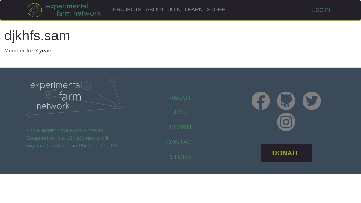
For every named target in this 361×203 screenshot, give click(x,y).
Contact (181, 141)
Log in (321, 10)
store (180, 156)
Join (174, 9)
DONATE (286, 153)
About (155, 9)
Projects (127, 9)
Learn (194, 9)
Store (216, 9)
